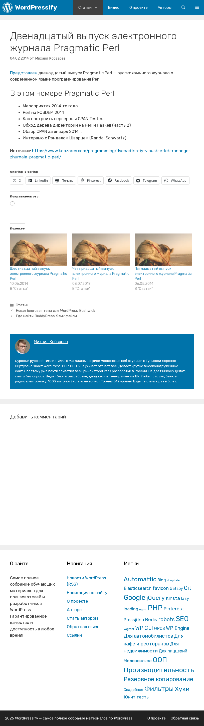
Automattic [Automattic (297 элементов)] (140, 579)
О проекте (138, 7)
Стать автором (82, 618)
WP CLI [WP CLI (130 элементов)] (144, 628)
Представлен (23, 72)
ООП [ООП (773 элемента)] (160, 660)
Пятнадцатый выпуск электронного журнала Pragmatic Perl (163, 274)
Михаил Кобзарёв (51, 341)
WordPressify (36, 7)
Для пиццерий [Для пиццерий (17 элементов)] (173, 650)
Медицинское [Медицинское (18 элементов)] (138, 660)
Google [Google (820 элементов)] (134, 597)
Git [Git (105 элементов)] (187, 588)
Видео (113, 7)
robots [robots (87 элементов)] (166, 619)
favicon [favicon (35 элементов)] (160, 588)
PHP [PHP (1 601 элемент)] (155, 608)
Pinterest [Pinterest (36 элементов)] (173, 609)
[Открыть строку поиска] (183, 7)
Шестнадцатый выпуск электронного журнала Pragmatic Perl (38, 274)
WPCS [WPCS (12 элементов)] (159, 628)
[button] (197, 7)
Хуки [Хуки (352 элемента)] (182, 688)
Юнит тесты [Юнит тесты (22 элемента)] (136, 696)
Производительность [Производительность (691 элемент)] (159, 670)
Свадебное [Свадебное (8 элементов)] (133, 689)
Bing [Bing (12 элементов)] (161, 580)
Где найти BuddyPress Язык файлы (46, 316)
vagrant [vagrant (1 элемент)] (129, 629)
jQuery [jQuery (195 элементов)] (155, 597)
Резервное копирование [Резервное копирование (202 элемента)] (158, 679)
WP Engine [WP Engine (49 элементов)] (177, 628)
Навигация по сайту (87, 592)
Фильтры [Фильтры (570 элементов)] (159, 689)
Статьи (90, 7)
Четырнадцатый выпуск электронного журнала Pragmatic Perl (100, 274)
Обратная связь (83, 626)
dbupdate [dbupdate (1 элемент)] (173, 580)
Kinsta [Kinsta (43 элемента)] (173, 598)
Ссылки (74, 635)
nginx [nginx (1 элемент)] (143, 609)
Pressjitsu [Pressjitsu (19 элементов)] (134, 619)
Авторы (164, 7)
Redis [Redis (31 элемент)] (151, 619)
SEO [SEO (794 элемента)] (182, 619)
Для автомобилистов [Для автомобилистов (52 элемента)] (148, 636)
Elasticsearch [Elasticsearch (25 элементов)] (137, 588)
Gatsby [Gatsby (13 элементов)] (176, 588)
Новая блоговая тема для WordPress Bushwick (55, 310)
